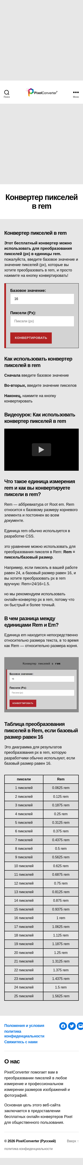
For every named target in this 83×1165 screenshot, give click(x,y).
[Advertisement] (40, 40)
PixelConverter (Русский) (36, 1141)
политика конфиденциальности (28, 1149)
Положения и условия (24, 1025)
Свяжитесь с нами (20, 1042)
